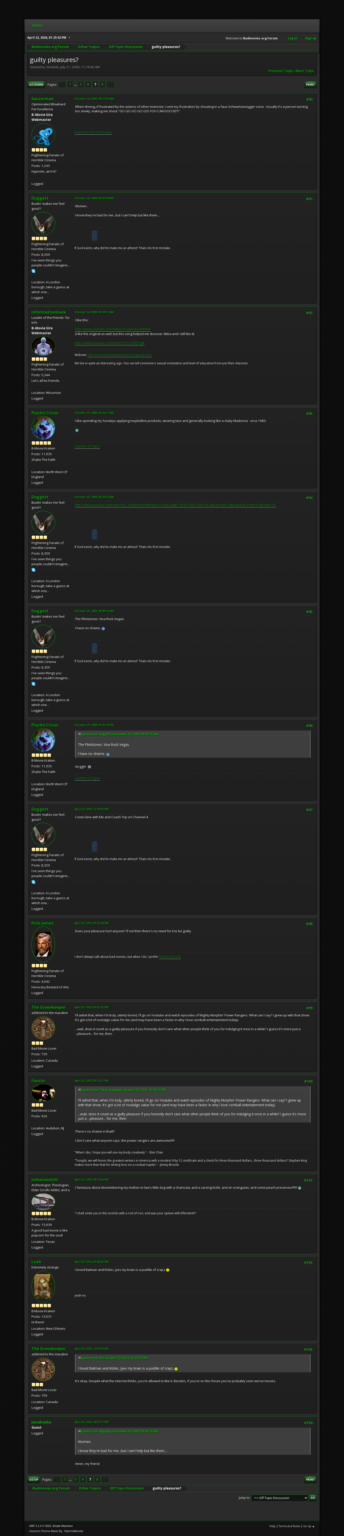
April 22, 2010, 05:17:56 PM (92, 1179)
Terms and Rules (289, 1526)
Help (272, 1526)
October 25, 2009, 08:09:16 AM (94, 611)
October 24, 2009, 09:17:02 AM (94, 98)
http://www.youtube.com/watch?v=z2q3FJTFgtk (110, 343)
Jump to (244, 1498)
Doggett (39, 198)
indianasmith (44, 1179)
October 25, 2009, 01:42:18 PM (94, 725)
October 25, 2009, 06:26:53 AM (94, 497)
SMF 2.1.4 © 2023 (40, 1525)
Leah (36, 1261)
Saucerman (42, 98)
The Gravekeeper (48, 1007)
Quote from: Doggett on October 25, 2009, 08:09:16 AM (120, 734)
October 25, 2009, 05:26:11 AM (94, 413)
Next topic (305, 71)
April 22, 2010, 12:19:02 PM (92, 809)
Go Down (36, 84)
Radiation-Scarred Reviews (93, 132)
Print (310, 84)
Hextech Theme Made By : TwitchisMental (56, 1531)
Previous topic (280, 71)
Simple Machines (62, 1525)
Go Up (33, 1479)
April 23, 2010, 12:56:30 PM (92, 1348)
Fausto (38, 1080)
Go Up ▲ (309, 1526)
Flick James (42, 923)
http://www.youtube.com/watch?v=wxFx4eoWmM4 (113, 329)
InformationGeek (48, 312)
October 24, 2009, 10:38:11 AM (94, 312)
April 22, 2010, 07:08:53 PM (92, 1262)
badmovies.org (170, 957)
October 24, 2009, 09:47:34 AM (94, 198)
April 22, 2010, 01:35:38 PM (92, 923)
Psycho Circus (44, 413)
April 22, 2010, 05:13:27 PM (92, 1080)
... (76, 84)
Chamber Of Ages (87, 446)
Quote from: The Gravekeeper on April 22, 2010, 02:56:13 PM (124, 1090)
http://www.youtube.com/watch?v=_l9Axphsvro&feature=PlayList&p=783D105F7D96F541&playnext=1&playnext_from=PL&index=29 (175, 505)
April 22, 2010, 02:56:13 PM (92, 1007)
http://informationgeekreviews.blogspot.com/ (120, 355)
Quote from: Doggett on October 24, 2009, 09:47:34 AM (120, 1431)
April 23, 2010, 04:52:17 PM (92, 1422)
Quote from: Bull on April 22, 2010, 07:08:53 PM (115, 1358)
